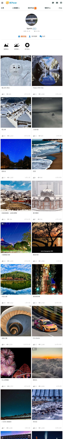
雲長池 (4, 171)
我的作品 (32, 8)
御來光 (35, 380)
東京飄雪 (35, 213)
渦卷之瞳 (4, 338)
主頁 (2, 8)
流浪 (34, 171)
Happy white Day (38, 88)
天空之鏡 (4, 296)
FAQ (60, 8)
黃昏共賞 (35, 255)
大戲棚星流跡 (6, 255)
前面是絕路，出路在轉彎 (9, 213)
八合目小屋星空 (6, 422)
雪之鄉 (4, 129)
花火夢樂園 (5, 380)
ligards (29, 28)
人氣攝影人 (16, 8)
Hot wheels (36, 338)
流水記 (35, 422)
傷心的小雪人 (6, 88)
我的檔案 (34, 36)
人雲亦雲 (35, 129)
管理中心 (48, 8)
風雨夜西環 (36, 296)
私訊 (43, 36)
